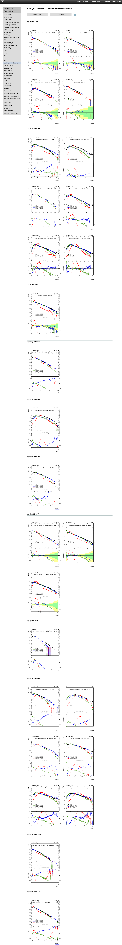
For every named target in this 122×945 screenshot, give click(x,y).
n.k (5, 60)
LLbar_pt (6, 50)
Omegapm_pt (8, 68)
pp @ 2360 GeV (33, 514)
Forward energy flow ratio (11, 22)
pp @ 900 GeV (32, 22)
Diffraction (7, 108)
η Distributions (8, 32)
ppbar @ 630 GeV (33, 342)
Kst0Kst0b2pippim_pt (10, 45)
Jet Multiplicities (8, 110)
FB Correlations (8, 103)
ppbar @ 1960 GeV (34, 834)
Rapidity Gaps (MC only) (11, 37)
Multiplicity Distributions (11, 63)
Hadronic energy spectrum (12, 27)
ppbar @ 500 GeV (33, 457)
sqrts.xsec (7, 78)
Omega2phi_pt (8, 65)
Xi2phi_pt (7, 88)
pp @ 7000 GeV (33, 284)
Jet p (6, 40)
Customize (61, 14)
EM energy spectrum (10, 24)
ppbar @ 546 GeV (33, 399)
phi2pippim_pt (8, 70)
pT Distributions (8, 73)
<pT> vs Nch (8, 14)
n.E (5, 55)
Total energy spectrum (10, 30)
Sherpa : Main (37, 14)
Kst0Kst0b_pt (8, 48)
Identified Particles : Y (10, 113)
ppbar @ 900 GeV (33, 128)
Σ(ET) (5, 80)
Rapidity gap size (9, 35)
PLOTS (86, 2)
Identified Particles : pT (11, 96)
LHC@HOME (117, 2)
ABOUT (78, 2)
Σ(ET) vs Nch (8, 83)
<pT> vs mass (8, 75)
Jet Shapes (7, 105)
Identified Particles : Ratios (12, 98)
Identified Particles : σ (10, 93)
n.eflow (6, 58)
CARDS (107, 2)
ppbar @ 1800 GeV (34, 891)
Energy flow (7, 19)
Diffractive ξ (7, 86)
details (57, 74)
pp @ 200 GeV (32, 621)
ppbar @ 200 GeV (33, 678)
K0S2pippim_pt (8, 42)
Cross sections (8, 91)
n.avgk (6, 53)
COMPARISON (97, 2)
